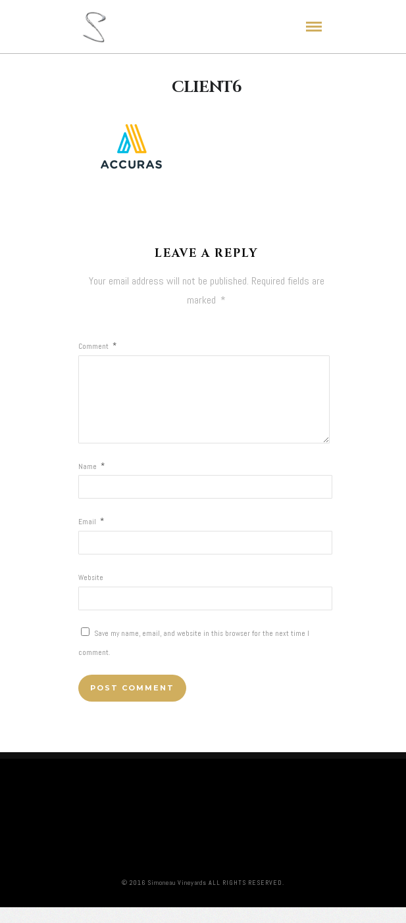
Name (91, 482)
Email (91, 537)
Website (90, 593)
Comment (97, 346)
